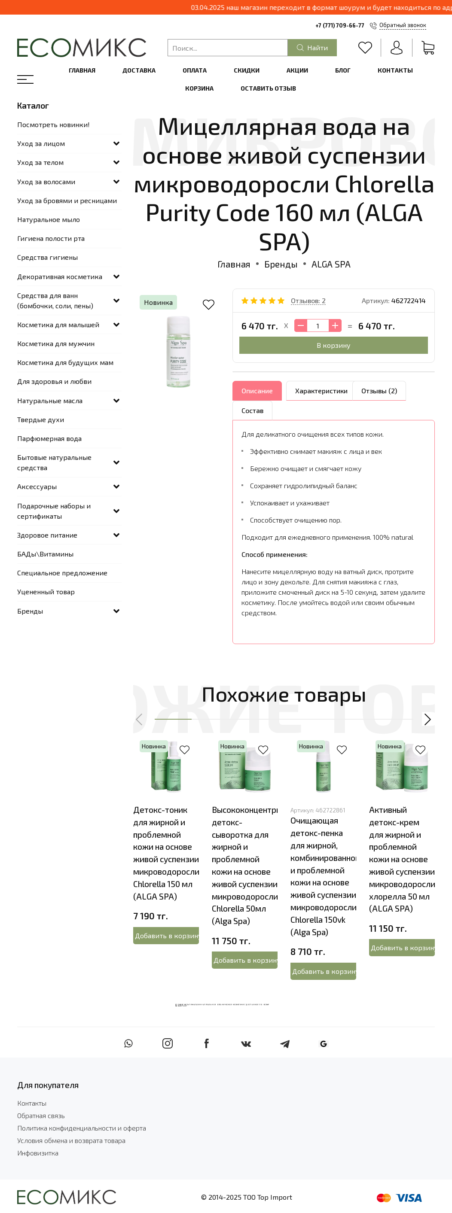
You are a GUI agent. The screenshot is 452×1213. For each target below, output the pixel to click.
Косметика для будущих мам (65, 362)
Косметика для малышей (58, 324)
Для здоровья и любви (54, 381)
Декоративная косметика (59, 276)
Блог (343, 70)
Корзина (199, 88)
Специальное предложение (62, 572)
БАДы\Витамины (45, 554)
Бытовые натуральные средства (54, 462)
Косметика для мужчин (56, 343)
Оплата (195, 70)
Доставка (139, 70)
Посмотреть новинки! (53, 124)
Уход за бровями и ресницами (67, 200)
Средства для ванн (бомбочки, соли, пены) (55, 300)
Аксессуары (37, 486)
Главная (82, 70)
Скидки (247, 70)
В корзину (334, 345)
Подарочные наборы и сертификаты (54, 511)
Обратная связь (41, 1115)
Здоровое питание (47, 535)
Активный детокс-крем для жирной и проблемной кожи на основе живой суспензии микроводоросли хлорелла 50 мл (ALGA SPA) (402, 859)
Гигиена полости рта (51, 238)
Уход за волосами (46, 181)
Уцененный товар (46, 591)
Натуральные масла (49, 400)
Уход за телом (40, 162)
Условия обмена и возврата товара (71, 1140)
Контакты (395, 70)
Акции (297, 70)
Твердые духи (40, 419)
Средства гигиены (47, 257)
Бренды (281, 263)
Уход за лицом (41, 143)
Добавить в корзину (167, 935)
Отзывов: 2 (308, 300)
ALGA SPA (331, 263)
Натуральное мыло (48, 219)
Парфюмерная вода (49, 438)
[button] (139, 719)
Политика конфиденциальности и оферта (81, 1128)
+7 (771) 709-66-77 (339, 25)
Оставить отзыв (268, 88)
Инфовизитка (37, 1153)
